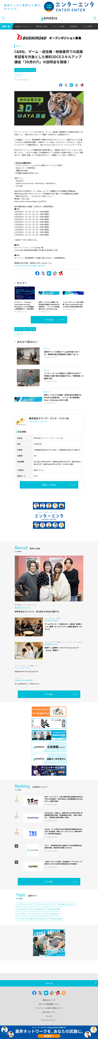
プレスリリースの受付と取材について (49, 1013)
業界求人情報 (41, 26)
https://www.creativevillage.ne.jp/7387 (29, 265)
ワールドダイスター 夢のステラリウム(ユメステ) (32, 928)
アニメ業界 (87, 26)
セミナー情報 (58, 26)
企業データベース (22, 26)
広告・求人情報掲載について (49, 1009)
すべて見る (49, 319)
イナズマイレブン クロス (25, 913)
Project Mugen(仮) (54, 918)
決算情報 (73, 26)
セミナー (19, 46)
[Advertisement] (30, 329)
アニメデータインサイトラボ (45, 913)
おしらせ (49, 1021)
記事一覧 (6, 26)
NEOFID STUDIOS (56, 928)
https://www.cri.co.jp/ (37, 430)
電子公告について (49, 1017)
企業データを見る (49, 494)
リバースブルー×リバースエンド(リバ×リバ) (31, 923)
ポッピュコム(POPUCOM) (36, 918)
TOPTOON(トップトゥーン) (66, 913)
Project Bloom (54, 923)
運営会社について (49, 1005)
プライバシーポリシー (49, 1025)
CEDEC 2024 (21, 918)
